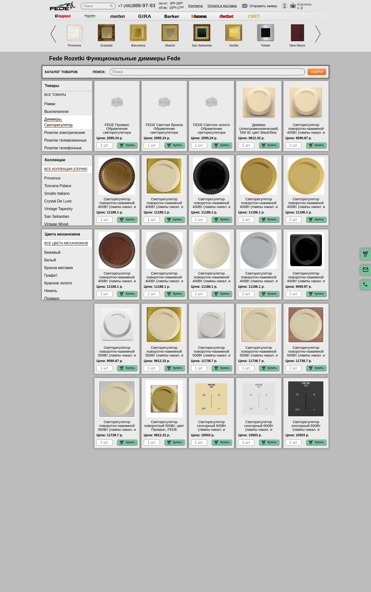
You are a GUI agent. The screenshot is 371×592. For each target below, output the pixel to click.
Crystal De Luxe (58, 201)
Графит (50, 275)
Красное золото (58, 283)
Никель (50, 291)
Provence (74, 45)
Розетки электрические (64, 133)
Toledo (265, 45)
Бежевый (52, 252)
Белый (50, 260)
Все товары (55, 95)
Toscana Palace (57, 186)
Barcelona (138, 45)
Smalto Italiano (57, 193)
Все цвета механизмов (66, 243)
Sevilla (233, 45)
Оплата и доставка (222, 6)
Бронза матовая (58, 268)
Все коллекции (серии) (65, 169)
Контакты (195, 6)
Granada (106, 45)
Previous (53, 34)
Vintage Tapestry (58, 209)
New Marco (297, 45)
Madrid (170, 45)
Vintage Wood (56, 224)
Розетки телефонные (63, 148)
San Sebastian (202, 45)
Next (318, 34)
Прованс (51, 298)
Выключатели (56, 111)
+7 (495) (136, 6)
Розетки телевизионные (65, 140)
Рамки (49, 104)
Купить (127, 145)
